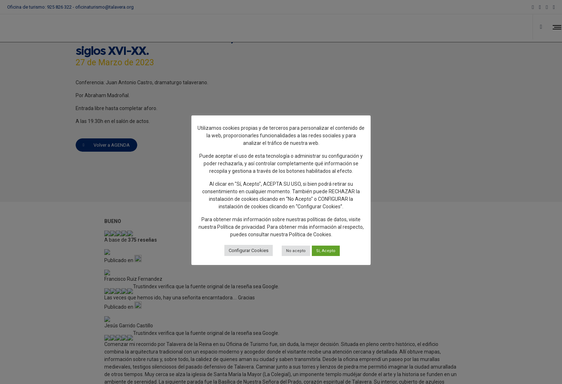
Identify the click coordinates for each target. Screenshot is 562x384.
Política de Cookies (310, 234)
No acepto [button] (296, 250)
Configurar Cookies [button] (248, 250)
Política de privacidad (241, 227)
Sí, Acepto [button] (325, 250)
